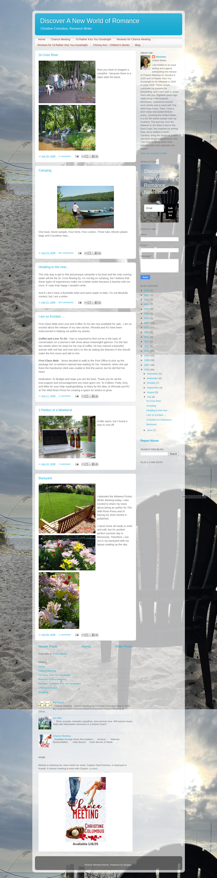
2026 (147, 290)
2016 (147, 323)
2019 (147, 318)
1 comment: (65, 156)
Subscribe (170, 211)
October (151, 383)
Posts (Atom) (60, 653)
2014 (147, 332)
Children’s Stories (48, 688)
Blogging (43, 692)
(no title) (57, 718)
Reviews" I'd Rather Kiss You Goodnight (60, 683)
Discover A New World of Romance (90, 20)
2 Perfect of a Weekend (55, 410)
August (151, 392)
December (153, 373)
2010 (147, 351)
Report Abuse (150, 440)
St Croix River (48, 55)
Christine (161, 56)
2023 (147, 304)
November (153, 378)
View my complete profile (154, 153)
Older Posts (124, 646)
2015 (147, 327)
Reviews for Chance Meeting (134, 39)
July (149, 397)
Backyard (45, 478)
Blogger (127, 864)
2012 (147, 341)
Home (41, 39)
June (150, 430)
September (153, 387)
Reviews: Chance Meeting (52, 679)
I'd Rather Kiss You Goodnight (93, 39)
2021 (147, 313)
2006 (147, 369)
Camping (45, 170)
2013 (147, 337)
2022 (147, 309)
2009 (147, 355)
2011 (147, 346)
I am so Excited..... (52, 316)
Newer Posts (48, 646)
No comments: (67, 253)
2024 (147, 299)
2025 (147, 295)
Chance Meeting (60, 39)
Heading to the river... (54, 267)
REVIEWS (58, 702)
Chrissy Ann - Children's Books (111, 44)
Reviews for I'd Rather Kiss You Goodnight (63, 44)
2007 (147, 365)
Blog (137, 44)
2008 (147, 360)
